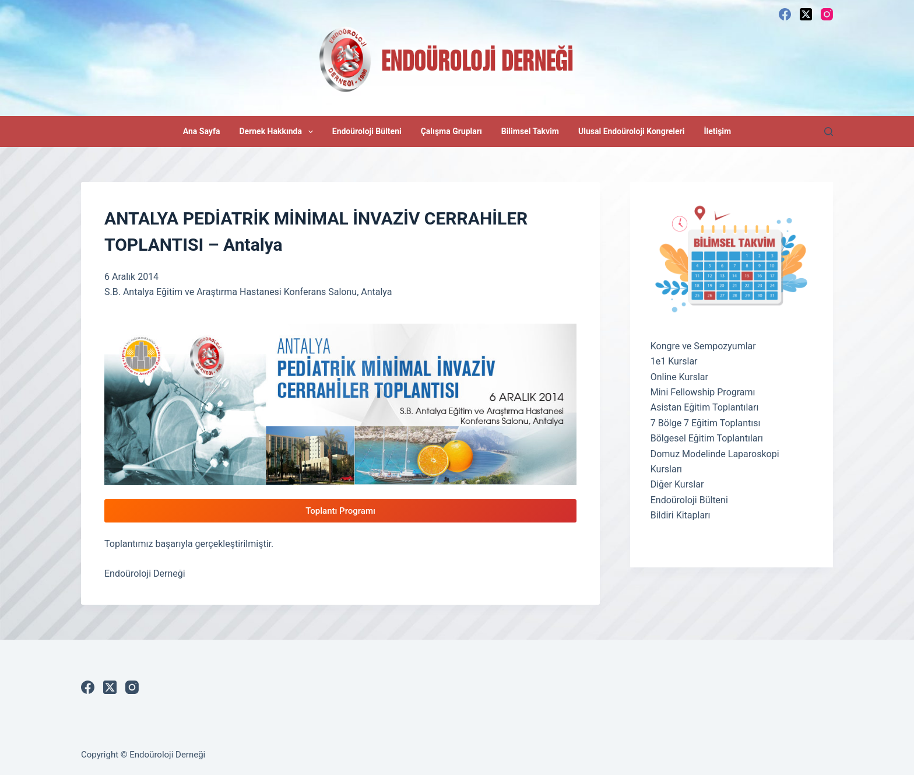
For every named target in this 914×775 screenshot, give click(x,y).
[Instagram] (827, 14)
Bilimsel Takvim (530, 131)
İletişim (717, 131)
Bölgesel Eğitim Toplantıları (707, 438)
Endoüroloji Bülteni (367, 131)
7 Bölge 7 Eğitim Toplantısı (706, 423)
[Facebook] (785, 14)
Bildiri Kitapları (681, 515)
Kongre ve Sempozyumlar (703, 346)
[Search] (828, 131)
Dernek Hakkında (278, 132)
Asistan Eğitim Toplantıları (705, 407)
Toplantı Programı (340, 511)
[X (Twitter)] (806, 14)
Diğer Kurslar (677, 484)
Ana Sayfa (201, 131)
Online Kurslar (679, 377)
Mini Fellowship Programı (703, 392)
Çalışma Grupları (451, 131)
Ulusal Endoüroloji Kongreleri (631, 131)
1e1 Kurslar (674, 361)
